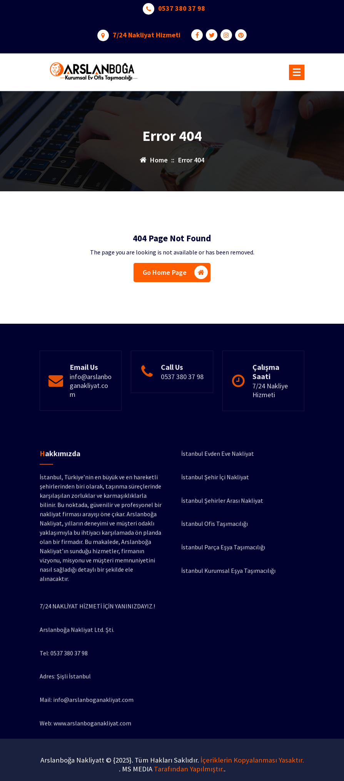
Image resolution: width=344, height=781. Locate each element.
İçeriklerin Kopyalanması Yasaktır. (252, 760)
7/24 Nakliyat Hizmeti (146, 33)
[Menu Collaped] (296, 72)
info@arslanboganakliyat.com (91, 405)
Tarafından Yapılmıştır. (189, 768)
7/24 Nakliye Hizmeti (270, 410)
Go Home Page (175, 273)
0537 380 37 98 (181, 7)
